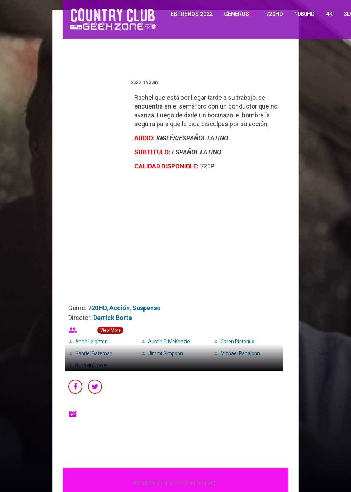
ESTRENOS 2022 (192, 14)
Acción (119, 308)
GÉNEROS (236, 14)
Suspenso (146, 308)
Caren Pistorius (237, 341)
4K (329, 14)
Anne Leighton (91, 341)
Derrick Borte (112, 317)
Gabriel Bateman (94, 353)
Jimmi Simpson (165, 353)
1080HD (304, 14)
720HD (274, 14)
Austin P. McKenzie (169, 341)
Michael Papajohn (240, 353)
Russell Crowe (91, 365)
